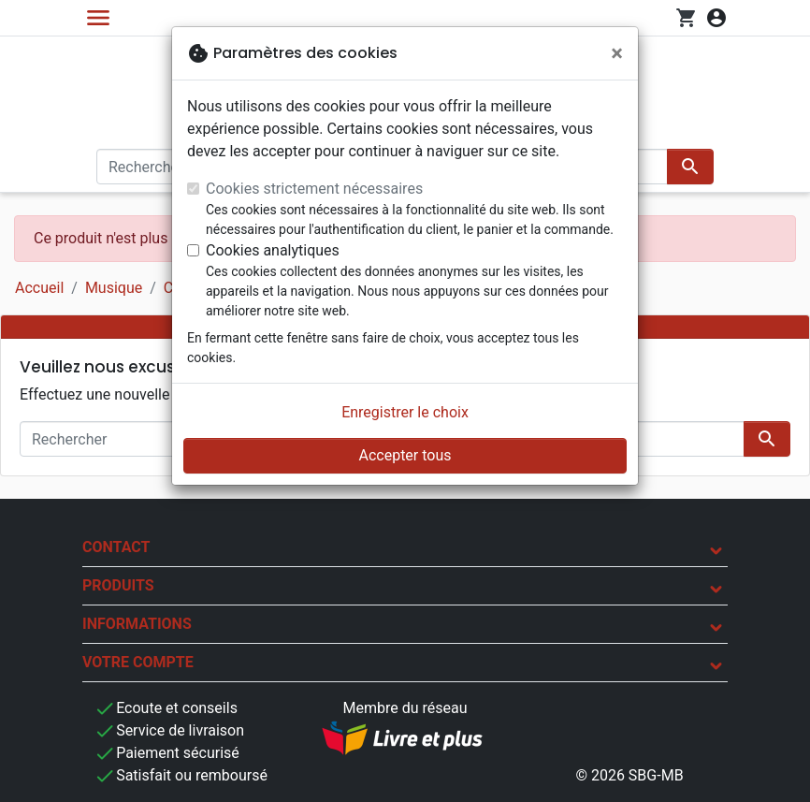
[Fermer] (617, 53)
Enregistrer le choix (405, 412)
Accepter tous (404, 455)
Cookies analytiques (273, 250)
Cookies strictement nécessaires (314, 188)
